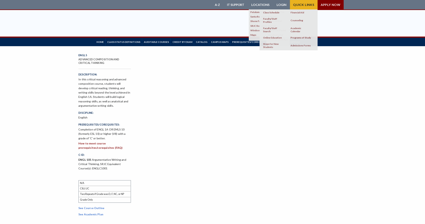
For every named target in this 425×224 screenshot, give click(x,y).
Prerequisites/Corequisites (270, 41)
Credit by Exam (193, 41)
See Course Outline (91, 206)
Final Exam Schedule (308, 41)
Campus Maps (236, 41)
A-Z (216, 4)
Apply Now (331, 4)
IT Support (235, 4)
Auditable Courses (163, 41)
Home (101, 41)
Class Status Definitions (128, 41)
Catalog (215, 41)
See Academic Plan (90, 213)
